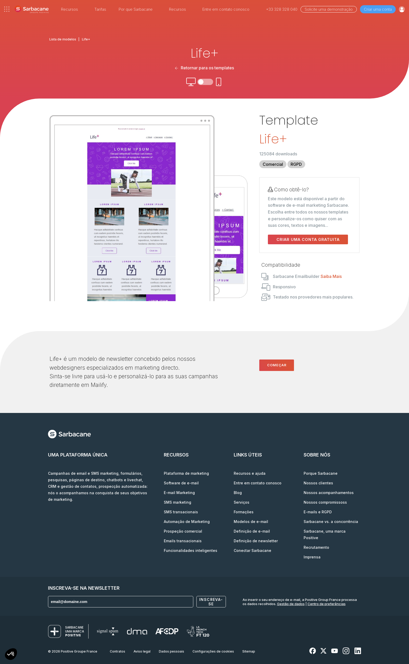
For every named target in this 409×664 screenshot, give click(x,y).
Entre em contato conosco (225, 9)
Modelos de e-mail (251, 521)
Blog (238, 492)
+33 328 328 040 (281, 9)
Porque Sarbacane (321, 473)
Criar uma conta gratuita (308, 239)
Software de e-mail (181, 483)
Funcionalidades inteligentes (190, 550)
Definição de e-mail (252, 531)
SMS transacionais (181, 512)
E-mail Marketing (179, 492)
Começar (276, 365)
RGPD (296, 164)
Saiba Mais (331, 276)
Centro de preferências (327, 604)
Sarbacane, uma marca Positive (325, 534)
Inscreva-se (211, 601)
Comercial (273, 164)
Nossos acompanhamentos (329, 492)
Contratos (117, 651)
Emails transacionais (183, 541)
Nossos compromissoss (325, 502)
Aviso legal (142, 651)
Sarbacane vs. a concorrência (331, 521)
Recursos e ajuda (250, 473)
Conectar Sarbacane (252, 550)
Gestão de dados (291, 604)
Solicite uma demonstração (329, 9)
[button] (11, 655)
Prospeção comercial (183, 531)
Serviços (241, 502)
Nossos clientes (318, 483)
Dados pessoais (171, 651)
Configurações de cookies (213, 651)
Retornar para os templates (204, 67)
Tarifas (100, 9)
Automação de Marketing (187, 521)
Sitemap (248, 651)
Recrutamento (316, 547)
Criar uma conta (378, 9)
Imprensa (312, 557)
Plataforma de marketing (186, 473)
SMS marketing (177, 502)
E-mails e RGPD (318, 512)
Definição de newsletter (256, 541)
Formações (244, 512)
